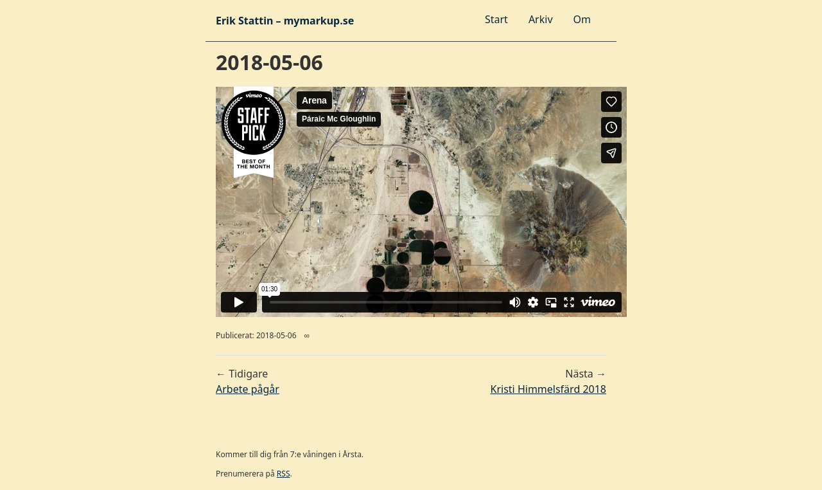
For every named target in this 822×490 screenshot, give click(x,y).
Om (582, 19)
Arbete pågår (247, 389)
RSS (283, 473)
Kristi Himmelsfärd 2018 (548, 389)
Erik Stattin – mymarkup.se (285, 21)
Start (496, 19)
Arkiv (541, 19)
